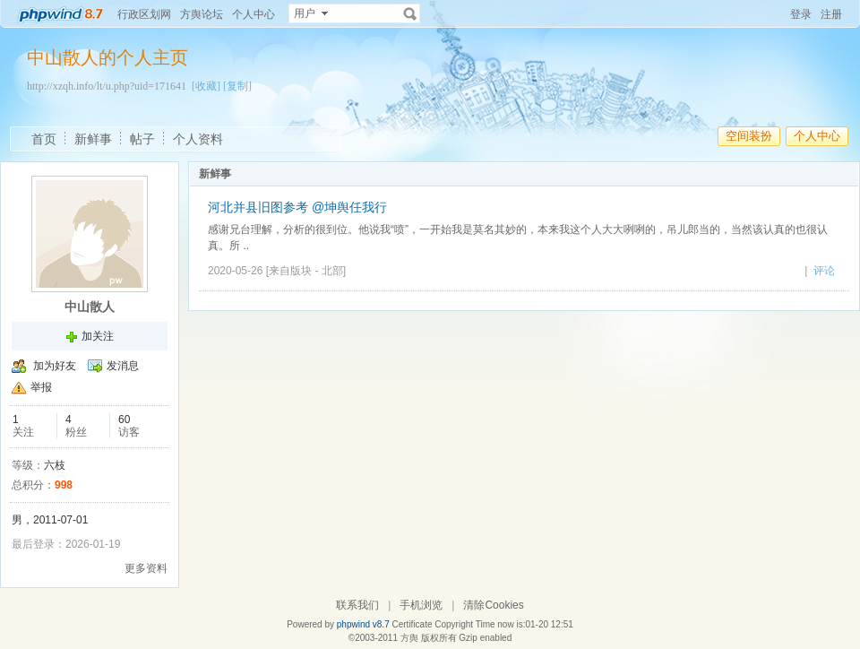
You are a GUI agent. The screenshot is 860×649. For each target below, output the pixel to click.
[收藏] (206, 86)
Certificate (411, 624)
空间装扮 (749, 136)
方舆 (409, 638)
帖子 (142, 139)
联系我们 (357, 605)
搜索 (410, 13)
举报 (41, 387)
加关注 (98, 336)
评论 (824, 270)
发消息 (123, 365)
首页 (43, 139)
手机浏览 (421, 605)
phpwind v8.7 (363, 624)
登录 (801, 14)
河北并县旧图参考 (260, 207)
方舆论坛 (201, 14)
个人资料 (198, 139)
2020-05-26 (235, 270)
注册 (831, 14)
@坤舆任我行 (349, 207)
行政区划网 (144, 14)
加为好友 (54, 365)
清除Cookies (493, 605)
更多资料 (146, 568)
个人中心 (253, 14)
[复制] (237, 86)
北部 (332, 270)
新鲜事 (93, 139)
